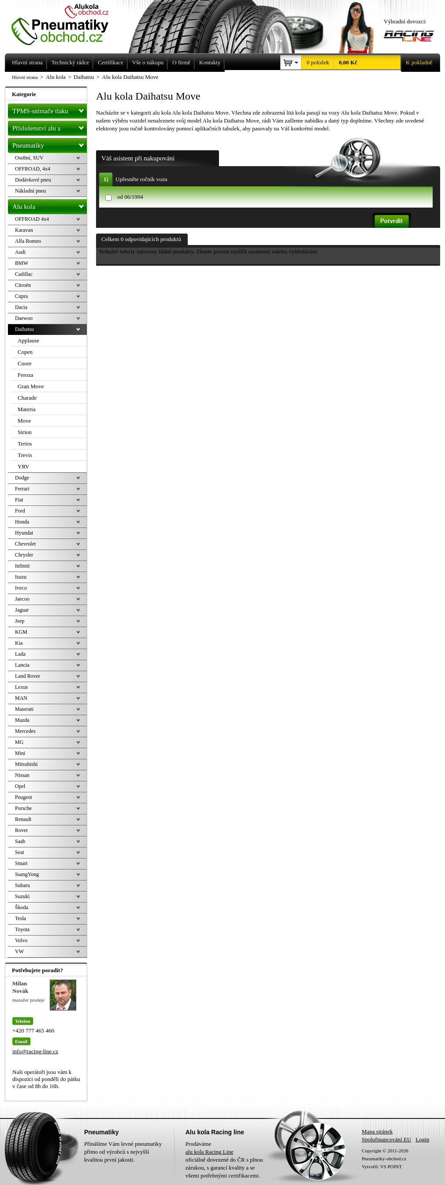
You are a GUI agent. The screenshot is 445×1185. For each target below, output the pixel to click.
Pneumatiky (49, 143)
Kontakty (209, 62)
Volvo (21, 940)
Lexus (21, 687)
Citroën (23, 285)
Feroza (25, 374)
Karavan (24, 230)
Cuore (25, 363)
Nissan (22, 775)
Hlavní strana (25, 77)
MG (19, 742)
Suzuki (22, 896)
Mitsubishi (26, 764)
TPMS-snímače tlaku (49, 109)
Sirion (25, 432)
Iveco (21, 588)
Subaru (22, 885)
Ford (20, 511)
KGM (21, 632)
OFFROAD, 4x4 (32, 169)
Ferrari (22, 489)
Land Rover (27, 676)
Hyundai (24, 533)
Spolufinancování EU (386, 1139)
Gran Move (31, 386)
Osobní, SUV (29, 158)
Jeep (19, 621)
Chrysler (24, 555)
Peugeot (23, 797)
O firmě (181, 62)
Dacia (21, 307)
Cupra (21, 296)
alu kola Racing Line (209, 1151)
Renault (23, 819)
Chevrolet (25, 544)
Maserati (24, 709)
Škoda (21, 907)
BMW (21, 263)
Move (24, 420)
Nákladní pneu (30, 191)
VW (19, 951)
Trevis (25, 455)
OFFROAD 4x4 (32, 219)
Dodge (22, 478)
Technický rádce (70, 62)
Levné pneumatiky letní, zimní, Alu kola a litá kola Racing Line (66, 23)
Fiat (19, 500)
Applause (28, 340)
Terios (25, 443)
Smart (21, 863)
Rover (21, 830)
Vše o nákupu (148, 62)
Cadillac (24, 274)
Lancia (22, 665)
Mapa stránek (377, 1131)
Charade (27, 397)
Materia (26, 409)
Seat (19, 852)
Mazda (22, 720)
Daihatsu (24, 329)
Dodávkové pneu (33, 180)
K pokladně (416, 62)
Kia (18, 643)
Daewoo (24, 318)
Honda (22, 522)
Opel (20, 786)
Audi (20, 252)
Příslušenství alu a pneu (49, 128)
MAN (21, 698)
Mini (20, 753)
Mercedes (25, 731)
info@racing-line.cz (35, 1051)
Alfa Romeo (28, 241)
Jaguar (22, 610)
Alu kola (49, 205)
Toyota (22, 929)
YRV (23, 466)
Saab (20, 841)
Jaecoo (22, 599)
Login (422, 1139)
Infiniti (22, 566)
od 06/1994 (130, 196)
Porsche (23, 808)
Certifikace (110, 62)
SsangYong (27, 874)
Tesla (20, 918)
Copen (25, 352)
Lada (20, 654)
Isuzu (20, 577)
